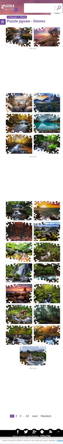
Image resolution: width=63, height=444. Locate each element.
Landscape (12, 17)
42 (27, 416)
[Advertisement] (31, 70)
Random (46, 416)
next (34, 416)
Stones (23, 17)
